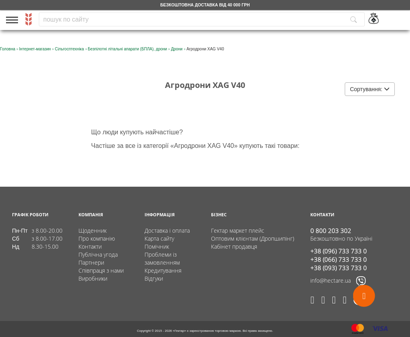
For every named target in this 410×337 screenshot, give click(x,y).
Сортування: (370, 89)
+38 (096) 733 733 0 (338, 251)
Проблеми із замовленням (162, 258)
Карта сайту (159, 238)
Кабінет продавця (234, 246)
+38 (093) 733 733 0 (338, 268)
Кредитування (163, 270)
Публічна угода (98, 254)
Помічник (157, 246)
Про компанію (96, 238)
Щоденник (92, 230)
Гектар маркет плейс (237, 230)
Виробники (92, 278)
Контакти (90, 246)
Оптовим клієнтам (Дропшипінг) (252, 238)
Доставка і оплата (167, 230)
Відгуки (154, 278)
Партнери (91, 262)
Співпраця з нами (101, 270)
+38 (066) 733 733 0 (338, 259)
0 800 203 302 (330, 231)
